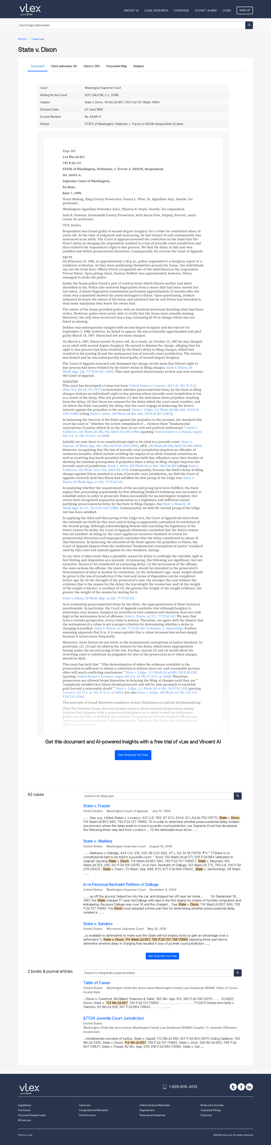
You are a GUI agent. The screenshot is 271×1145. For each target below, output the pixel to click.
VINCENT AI (131, 10)
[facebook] (241, 1086)
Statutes (206, 1115)
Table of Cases (96, 983)
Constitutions (87, 1115)
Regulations (147, 1110)
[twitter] (233, 1086)
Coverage (181, 10)
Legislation (24, 1105)
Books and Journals (212, 1105)
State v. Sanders (98, 924)
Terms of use (25, 1135)
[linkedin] (249, 1086)
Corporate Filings (211, 1110)
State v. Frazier (96, 806)
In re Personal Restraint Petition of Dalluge (121, 884)
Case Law (85, 1105)
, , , (130, 387)
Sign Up (244, 10)
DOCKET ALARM (206, 10)
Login (227, 10)
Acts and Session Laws (32, 1115)
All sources (24, 1120)
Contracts (24, 1110)
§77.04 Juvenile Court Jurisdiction (113, 1018)
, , (130, 413)
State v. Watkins (97, 841)
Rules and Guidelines (152, 1115)
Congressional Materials (93, 1110)
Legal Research (156, 10)
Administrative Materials (155, 1105)
